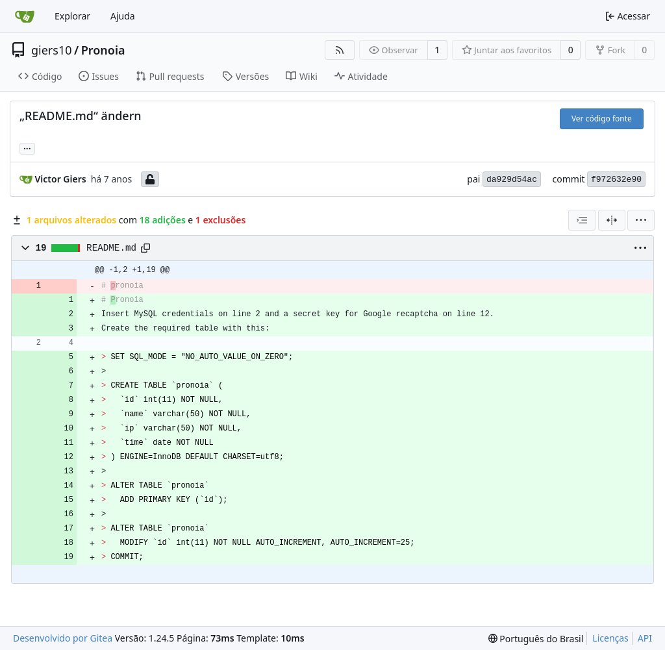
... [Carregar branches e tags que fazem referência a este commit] (27, 147)
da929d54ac (511, 179)
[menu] (641, 220)
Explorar (72, 16)
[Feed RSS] (340, 50)
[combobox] (582, 220)
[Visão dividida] (611, 220)
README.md (111, 248)
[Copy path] (145, 248)
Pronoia (103, 50)
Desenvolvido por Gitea (62, 638)
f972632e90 (616, 179)
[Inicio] (24, 16)
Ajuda (122, 16)
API (645, 638)
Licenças (610, 638)
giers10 (51, 50)
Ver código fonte (601, 118)
